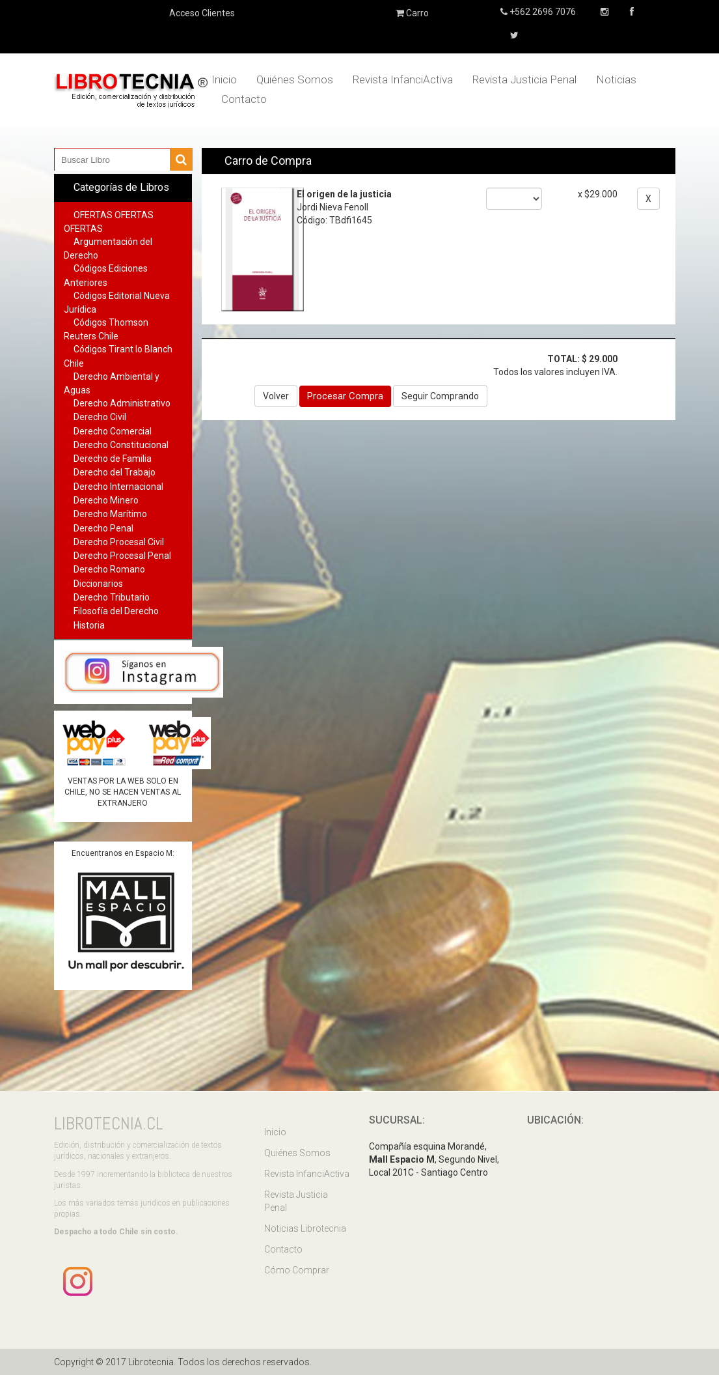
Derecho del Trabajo (115, 472)
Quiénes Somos (294, 79)
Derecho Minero (106, 500)
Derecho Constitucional (121, 445)
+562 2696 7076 (542, 12)
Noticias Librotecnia (305, 1228)
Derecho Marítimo (110, 514)
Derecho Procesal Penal (122, 555)
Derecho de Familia (113, 458)
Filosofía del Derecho (116, 611)
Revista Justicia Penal (524, 79)
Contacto (244, 99)
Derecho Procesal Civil (119, 542)
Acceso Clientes (202, 13)
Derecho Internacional (118, 486)
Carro (412, 13)
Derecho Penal (103, 528)
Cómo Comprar (296, 1270)
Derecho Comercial (113, 431)
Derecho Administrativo (122, 403)
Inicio (224, 79)
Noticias (616, 79)
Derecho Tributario (112, 597)
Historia (89, 625)
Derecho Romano (109, 569)
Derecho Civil (100, 417)
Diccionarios (98, 583)
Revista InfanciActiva (403, 79)
